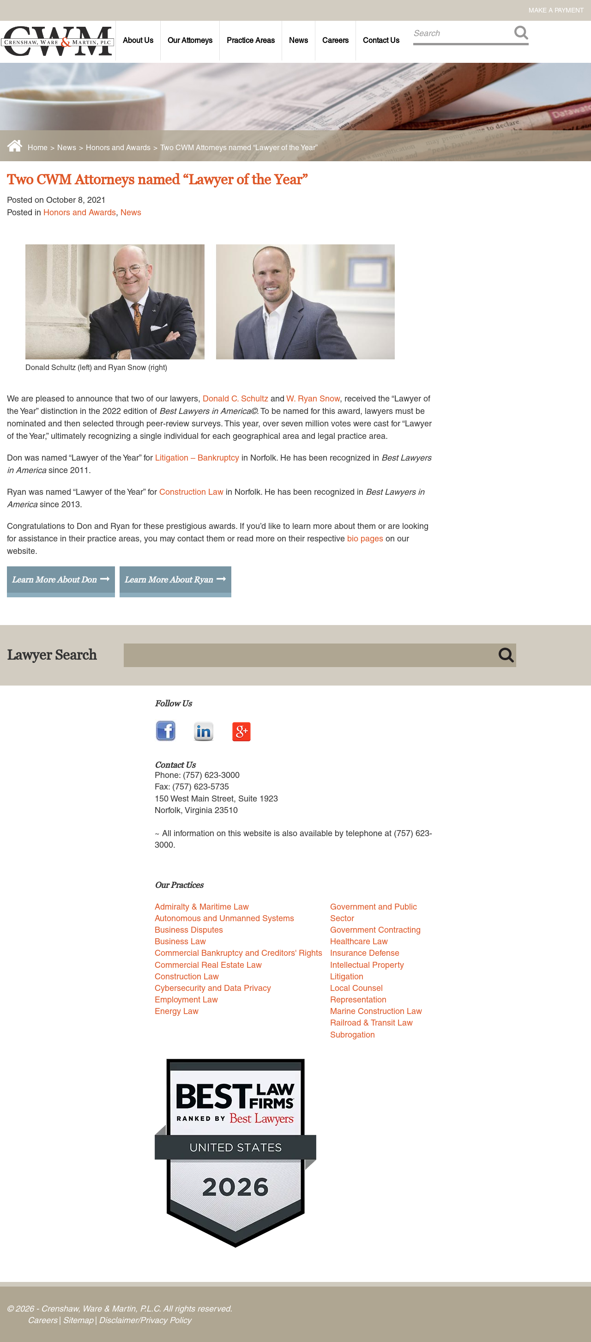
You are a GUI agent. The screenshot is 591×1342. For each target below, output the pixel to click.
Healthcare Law (359, 941)
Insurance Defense (364, 953)
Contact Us (381, 40)
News (298, 40)
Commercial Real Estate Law (208, 965)
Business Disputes (189, 930)
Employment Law (186, 999)
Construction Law (191, 492)
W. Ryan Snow (313, 398)
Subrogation (352, 1034)
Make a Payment (556, 10)
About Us (138, 40)
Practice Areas (251, 40)
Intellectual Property (367, 965)
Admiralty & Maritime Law (202, 906)
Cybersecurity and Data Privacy (213, 988)
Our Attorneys (190, 40)
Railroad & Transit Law (371, 1022)
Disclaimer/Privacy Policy (145, 1320)
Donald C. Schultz (235, 398)
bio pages (365, 538)
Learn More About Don (54, 579)
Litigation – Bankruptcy (197, 457)
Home (38, 147)
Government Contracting (375, 930)
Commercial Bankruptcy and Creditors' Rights (238, 953)
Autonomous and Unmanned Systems (224, 918)
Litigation (346, 976)
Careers (335, 40)
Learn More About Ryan (168, 579)
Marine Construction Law (376, 1011)
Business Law (180, 941)
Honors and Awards (118, 147)
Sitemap (78, 1320)
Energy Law (177, 1011)
